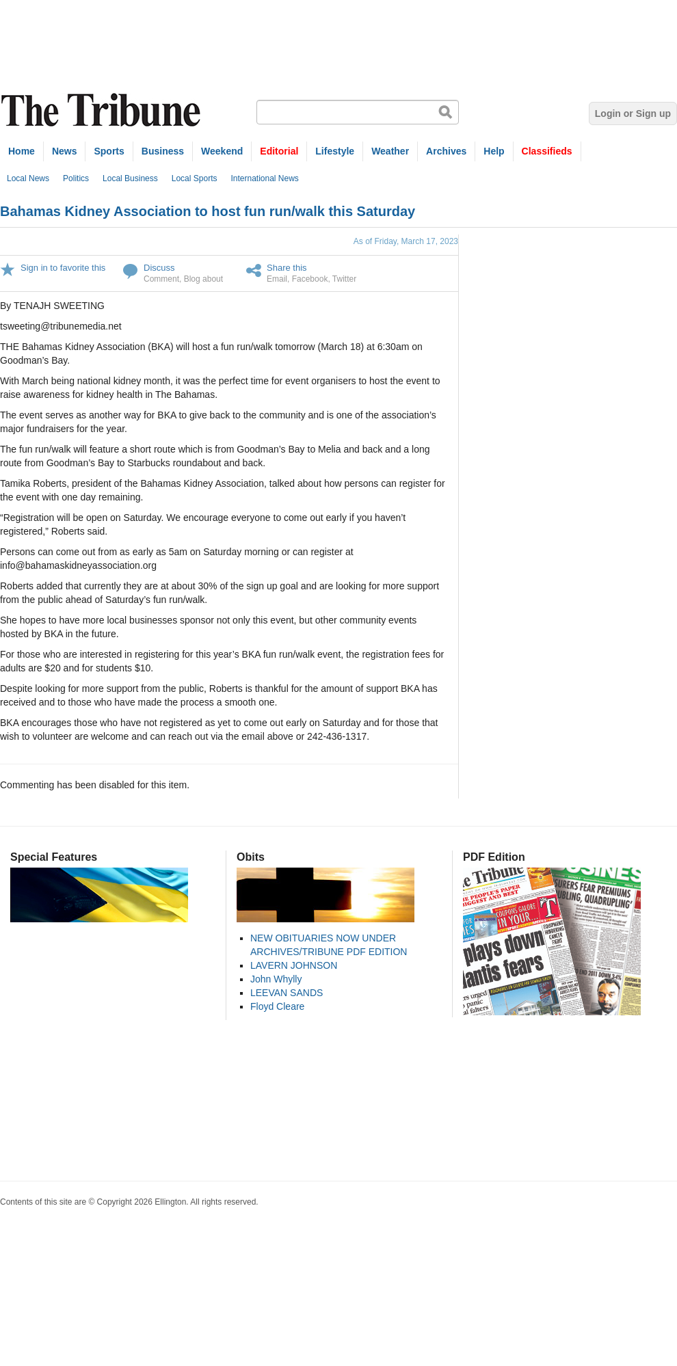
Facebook (310, 279)
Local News (28, 178)
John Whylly (276, 979)
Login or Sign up (633, 113)
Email (277, 279)
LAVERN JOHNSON (293, 965)
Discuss (159, 268)
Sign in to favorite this (63, 268)
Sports (109, 151)
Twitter (344, 279)
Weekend (222, 151)
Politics (76, 178)
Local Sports (194, 178)
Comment (161, 279)
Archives (446, 151)
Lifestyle (334, 151)
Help (493, 151)
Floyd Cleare (277, 1006)
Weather (390, 151)
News (64, 151)
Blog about (203, 279)
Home (21, 151)
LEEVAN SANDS (286, 992)
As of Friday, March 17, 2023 (406, 241)
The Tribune (102, 110)
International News (264, 178)
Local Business (130, 178)
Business (163, 151)
